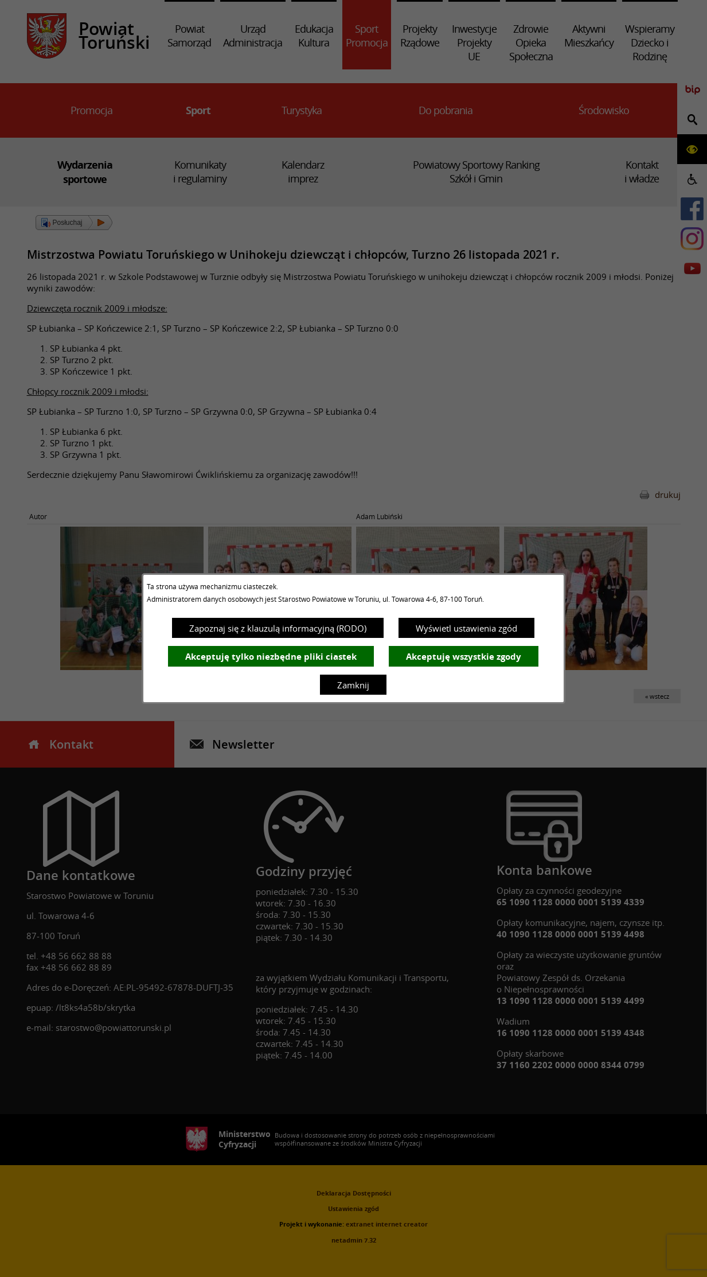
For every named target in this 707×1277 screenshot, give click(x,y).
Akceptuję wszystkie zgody (463, 657)
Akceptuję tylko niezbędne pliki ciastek (271, 657)
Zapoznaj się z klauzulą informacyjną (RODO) (277, 628)
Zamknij (353, 685)
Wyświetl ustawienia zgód (466, 628)
